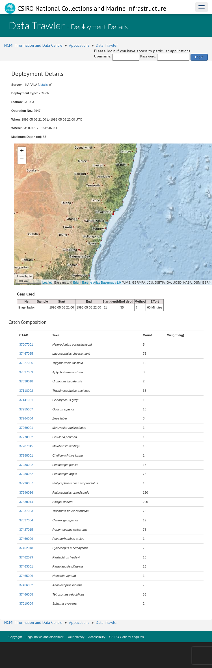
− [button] (22, 159)
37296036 (26, 492)
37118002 (26, 390)
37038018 (26, 381)
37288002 (26, 464)
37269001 (26, 427)
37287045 (26, 446)
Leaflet (47, 282)
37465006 (26, 575)
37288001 (26, 455)
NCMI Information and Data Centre (33, 45)
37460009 (26, 538)
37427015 (26, 529)
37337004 (26, 520)
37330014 (26, 502)
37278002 (26, 437)
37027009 (26, 372)
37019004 (26, 603)
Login (199, 57)
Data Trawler (107, 45)
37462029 (26, 557)
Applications (79, 45)
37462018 (26, 548)
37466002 (26, 585)
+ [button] (22, 151)
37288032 (26, 474)
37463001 (26, 566)
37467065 (26, 353)
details (43, 84)
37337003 (26, 511)
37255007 (26, 409)
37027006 (26, 363)
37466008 (26, 594)
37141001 (26, 400)
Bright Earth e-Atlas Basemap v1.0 (97, 282)
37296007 (26, 483)
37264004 (26, 418)
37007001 (26, 344)
